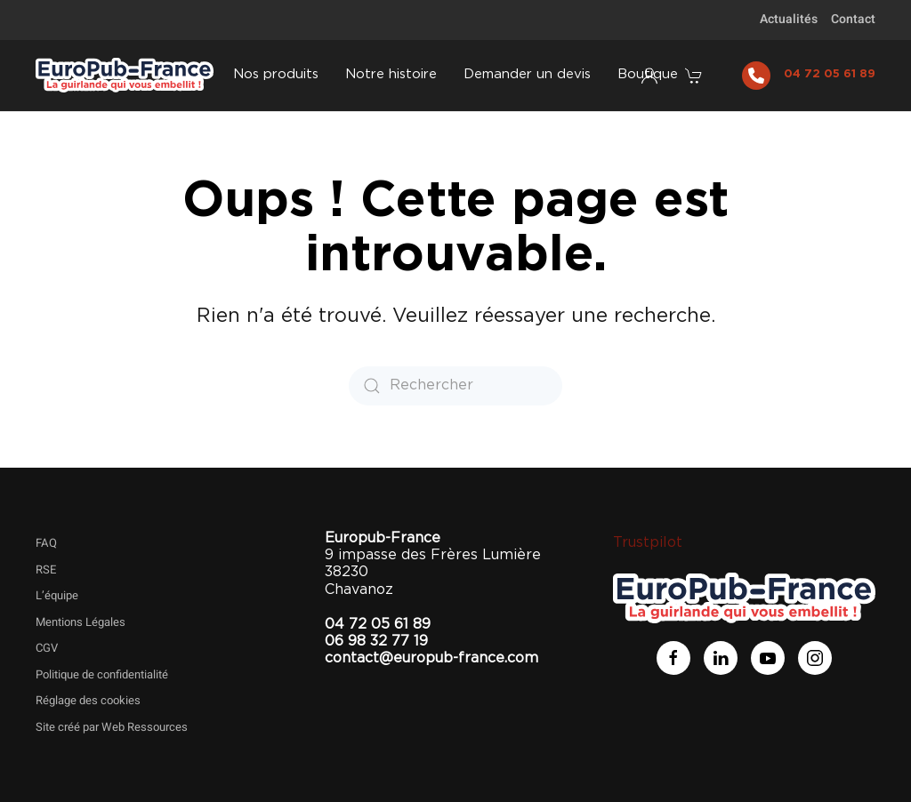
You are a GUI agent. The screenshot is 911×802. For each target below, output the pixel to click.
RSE (46, 569)
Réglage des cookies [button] (88, 700)
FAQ (46, 542)
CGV (47, 647)
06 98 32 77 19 (376, 641)
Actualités (789, 19)
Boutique (647, 74)
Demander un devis (527, 74)
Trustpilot (647, 542)
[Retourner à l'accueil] (125, 75)
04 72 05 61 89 (829, 74)
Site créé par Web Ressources (112, 726)
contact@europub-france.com (431, 658)
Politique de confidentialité (102, 674)
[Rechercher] (455, 385)
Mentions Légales (80, 622)
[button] (695, 75)
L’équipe (57, 595)
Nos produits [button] (275, 74)
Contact (853, 19)
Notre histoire (391, 74)
